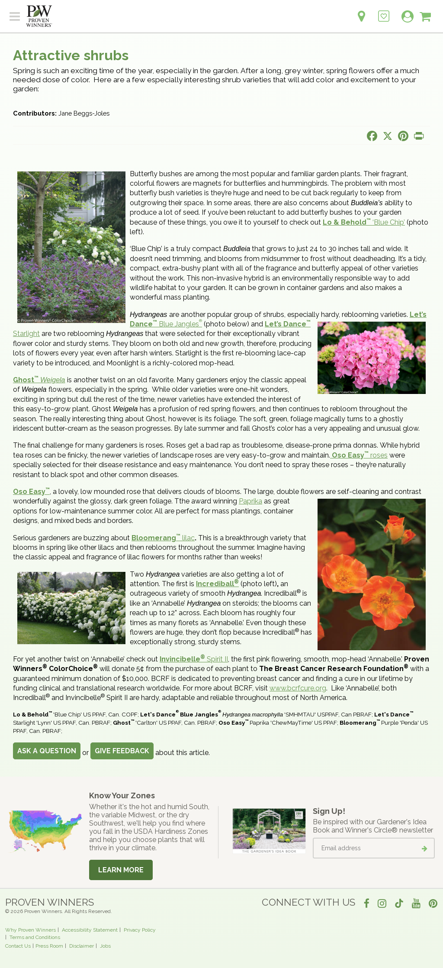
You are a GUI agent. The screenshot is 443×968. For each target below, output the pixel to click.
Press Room (49, 946)
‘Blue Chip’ (364, 222)
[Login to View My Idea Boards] (383, 11)
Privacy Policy (140, 930)
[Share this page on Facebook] (372, 136)
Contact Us (18, 946)
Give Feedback (122, 751)
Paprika (250, 501)
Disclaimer (81, 946)
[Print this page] (419, 136)
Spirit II (194, 659)
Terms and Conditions (35, 937)
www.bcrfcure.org (298, 688)
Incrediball (217, 584)
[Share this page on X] (387, 136)
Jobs (105, 946)
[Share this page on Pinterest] (403, 136)
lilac (163, 538)
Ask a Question (46, 751)
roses (360, 455)
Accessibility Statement (90, 930)
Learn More (121, 870)
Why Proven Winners (30, 930)
